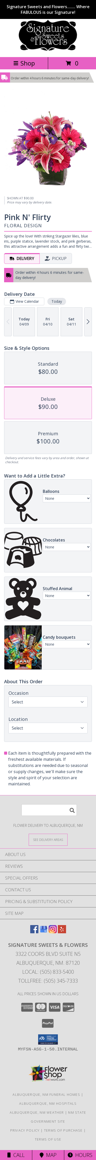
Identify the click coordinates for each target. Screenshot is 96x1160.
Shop (24, 63)
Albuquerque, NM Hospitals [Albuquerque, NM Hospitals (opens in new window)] (48, 1103)
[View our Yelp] (62, 932)
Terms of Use (48, 1139)
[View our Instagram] (53, 932)
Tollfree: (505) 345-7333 (48, 980)
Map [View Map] (48, 1155)
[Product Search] (49, 810)
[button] (48, 1039)
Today (56, 301)
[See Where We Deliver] (48, 839)
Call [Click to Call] (16, 1155)
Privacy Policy (25, 1130)
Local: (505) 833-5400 (48, 971)
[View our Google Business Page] (43, 932)
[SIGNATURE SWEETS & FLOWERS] (48, 49)
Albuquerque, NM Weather (37, 1112)
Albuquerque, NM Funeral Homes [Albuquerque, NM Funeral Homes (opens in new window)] (46, 1094)
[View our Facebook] (34, 932)
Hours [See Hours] (80, 1155)
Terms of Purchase (63, 1130)
